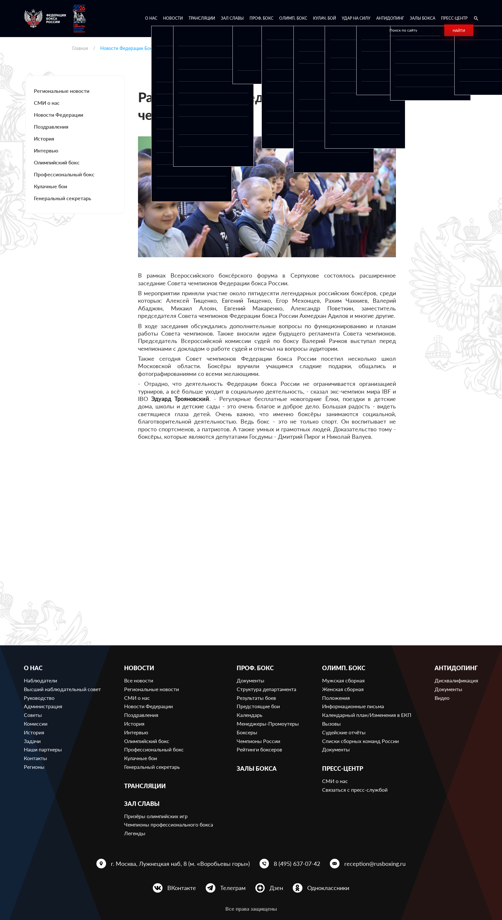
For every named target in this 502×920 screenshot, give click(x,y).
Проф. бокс (261, 18)
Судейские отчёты (344, 732)
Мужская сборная (343, 680)
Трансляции (202, 18)
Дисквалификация (456, 680)
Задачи (32, 741)
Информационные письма (353, 706)
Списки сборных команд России (360, 741)
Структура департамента (266, 689)
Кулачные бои (50, 186)
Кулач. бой (324, 18)
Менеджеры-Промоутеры (268, 723)
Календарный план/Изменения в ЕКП (366, 715)
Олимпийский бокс (57, 162)
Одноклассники (328, 887)
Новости (173, 18)
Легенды (134, 833)
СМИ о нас (47, 103)
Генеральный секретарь (62, 198)
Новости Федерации (58, 115)
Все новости (138, 680)
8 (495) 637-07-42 (297, 863)
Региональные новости (61, 91)
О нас (151, 18)
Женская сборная (343, 689)
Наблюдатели (40, 680)
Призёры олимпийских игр (156, 816)
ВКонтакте (181, 887)
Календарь (249, 715)
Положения (336, 698)
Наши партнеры (43, 749)
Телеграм (233, 887)
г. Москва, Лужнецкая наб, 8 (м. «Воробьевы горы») (180, 863)
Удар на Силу (356, 18)
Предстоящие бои (258, 706)
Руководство (39, 698)
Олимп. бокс (293, 18)
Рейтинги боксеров (259, 749)
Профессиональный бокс (64, 174)
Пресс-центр (454, 18)
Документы (250, 680)
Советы (33, 715)
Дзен (276, 887)
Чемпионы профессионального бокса (168, 824)
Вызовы (331, 723)
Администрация (43, 706)
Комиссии (35, 723)
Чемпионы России (258, 741)
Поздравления (51, 126)
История (44, 138)
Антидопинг (390, 18)
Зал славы (232, 18)
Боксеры (247, 732)
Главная (80, 48)
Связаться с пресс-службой (355, 790)
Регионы (34, 767)
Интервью (46, 150)
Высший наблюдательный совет (62, 689)
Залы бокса (422, 18)
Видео (442, 698)
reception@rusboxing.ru (375, 863)
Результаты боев (256, 698)
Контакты (35, 758)
